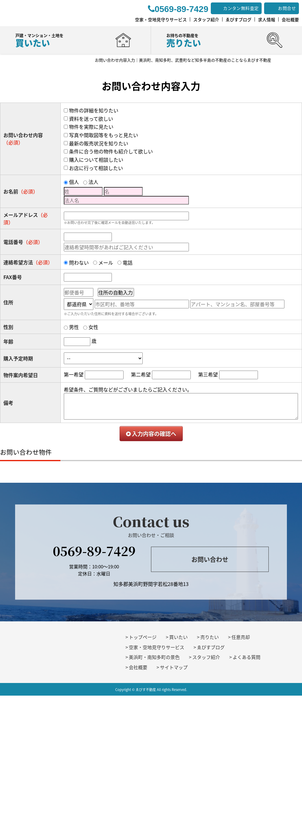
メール (105, 262)
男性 (74, 327)
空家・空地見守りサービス (156, 647)
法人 (93, 181)
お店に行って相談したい (96, 168)
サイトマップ (174, 667)
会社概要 (138, 667)
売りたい (209, 637)
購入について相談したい (96, 159)
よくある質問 (246, 657)
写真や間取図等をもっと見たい (103, 135)
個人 (74, 181)
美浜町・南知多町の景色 (154, 657)
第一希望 (74, 374)
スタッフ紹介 (206, 657)
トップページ (143, 637)
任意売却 (240, 637)
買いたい (178, 637)
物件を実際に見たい (91, 126)
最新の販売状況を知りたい (98, 143)
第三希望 (208, 374)
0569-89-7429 (94, 550)
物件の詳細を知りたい (93, 110)
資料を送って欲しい (91, 118)
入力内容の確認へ (151, 433)
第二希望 (141, 374)
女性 (93, 327)
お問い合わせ (209, 559)
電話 (128, 262)
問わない (79, 262)
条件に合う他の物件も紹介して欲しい (111, 151)
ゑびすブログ (211, 647)
